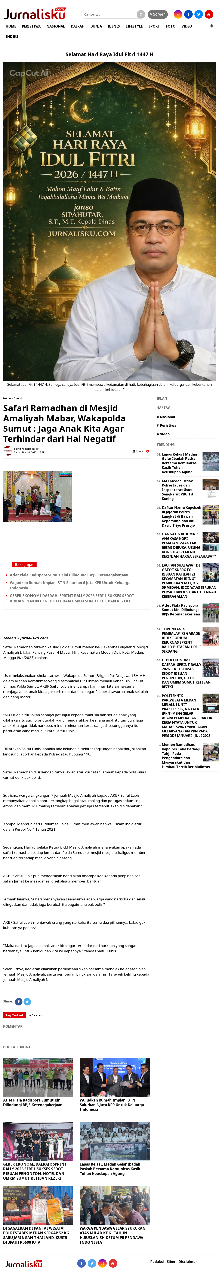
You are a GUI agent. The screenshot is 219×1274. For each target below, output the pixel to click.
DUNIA (96, 26)
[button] (211, 24)
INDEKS (12, 36)
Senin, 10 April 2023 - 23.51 (29, 452)
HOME (11, 26)
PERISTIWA (31, 26)
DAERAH (77, 26)
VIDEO (187, 26)
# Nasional (166, 417)
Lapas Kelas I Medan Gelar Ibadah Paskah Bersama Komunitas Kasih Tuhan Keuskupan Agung (110, 1169)
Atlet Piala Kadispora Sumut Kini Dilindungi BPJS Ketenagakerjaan (69, 575)
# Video (163, 434)
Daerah (18, 398)
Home (7, 398)
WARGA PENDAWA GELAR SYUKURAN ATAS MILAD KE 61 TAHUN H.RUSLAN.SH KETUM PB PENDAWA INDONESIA (113, 1235)
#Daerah (36, 1015)
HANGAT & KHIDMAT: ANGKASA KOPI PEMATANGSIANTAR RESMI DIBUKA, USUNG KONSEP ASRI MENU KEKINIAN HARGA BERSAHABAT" (189, 545)
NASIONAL (56, 26)
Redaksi (157, 1261)
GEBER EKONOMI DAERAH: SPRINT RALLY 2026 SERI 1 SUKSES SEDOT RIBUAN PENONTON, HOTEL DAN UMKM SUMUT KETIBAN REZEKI (72, 598)
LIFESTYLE (134, 26)
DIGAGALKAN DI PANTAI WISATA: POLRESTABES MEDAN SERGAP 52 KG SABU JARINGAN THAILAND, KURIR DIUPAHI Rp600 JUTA (36, 1235)
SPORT (154, 26)
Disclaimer (188, 1261)
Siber (171, 1261)
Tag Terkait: (14, 1015)
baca (138, 451)
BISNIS (114, 26)
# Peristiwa (166, 425)
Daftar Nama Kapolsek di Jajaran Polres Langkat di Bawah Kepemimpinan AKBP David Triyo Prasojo (181, 516)
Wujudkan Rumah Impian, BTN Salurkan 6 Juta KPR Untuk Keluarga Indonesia (112, 1105)
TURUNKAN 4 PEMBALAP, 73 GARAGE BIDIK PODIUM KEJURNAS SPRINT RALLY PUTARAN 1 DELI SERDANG (181, 640)
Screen (158, 14)
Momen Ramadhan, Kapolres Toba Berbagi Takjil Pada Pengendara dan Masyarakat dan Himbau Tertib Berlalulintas (186, 755)
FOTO (171, 26)
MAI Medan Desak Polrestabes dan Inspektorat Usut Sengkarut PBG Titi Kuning (178, 490)
